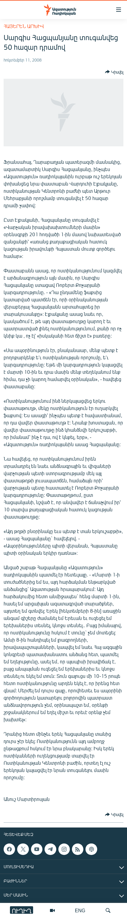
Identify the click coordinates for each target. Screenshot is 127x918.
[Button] (114, 71)
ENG (80, 910)
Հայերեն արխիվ (24, 26)
